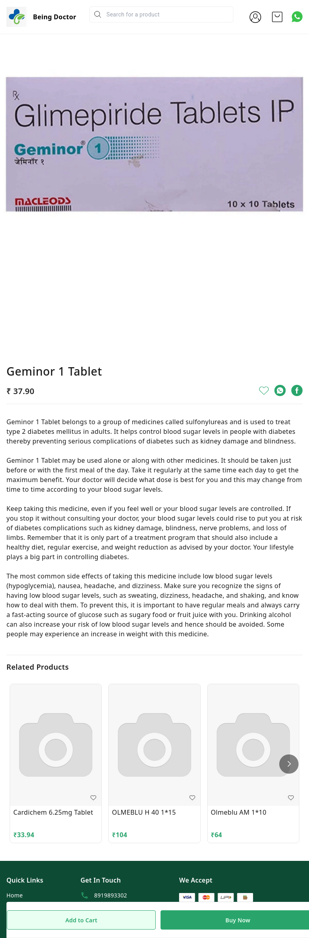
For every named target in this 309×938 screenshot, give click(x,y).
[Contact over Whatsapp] (297, 16)
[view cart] (277, 17)
